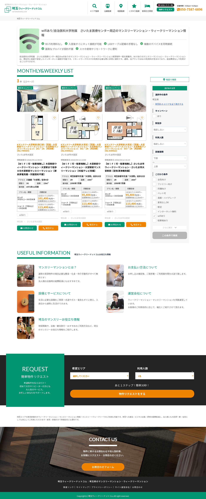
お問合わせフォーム (103, 466)
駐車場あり (163, 220)
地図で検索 (171, 79)
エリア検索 (94, 11)
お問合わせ (28, 228)
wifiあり (161, 215)
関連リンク (68, 486)
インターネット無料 (167, 210)
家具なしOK (163, 201)
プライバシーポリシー (101, 486)
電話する (50, 228)
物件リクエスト (165, 9)
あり (159, 115)
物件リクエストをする (132, 393)
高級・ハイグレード (167, 197)
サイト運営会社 (122, 486)
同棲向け (162, 188)
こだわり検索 (134, 11)
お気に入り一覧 (166, 5)
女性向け (162, 178)
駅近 (160, 206)
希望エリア (78, 368)
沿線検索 (107, 11)
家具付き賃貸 (147, 11)
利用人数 (142, 368)
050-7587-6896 (191, 9)
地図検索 (121, 11)
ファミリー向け (165, 183)
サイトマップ (82, 486)
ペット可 (162, 192)
